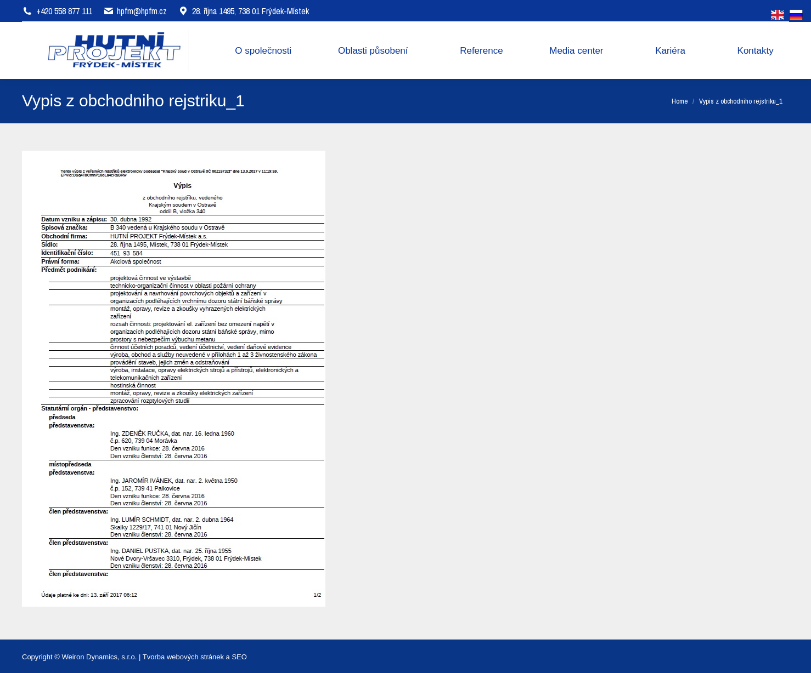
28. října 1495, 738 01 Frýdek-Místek (243, 11)
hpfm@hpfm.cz (142, 11)
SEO (239, 657)
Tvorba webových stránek (183, 657)
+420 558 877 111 (64, 11)
